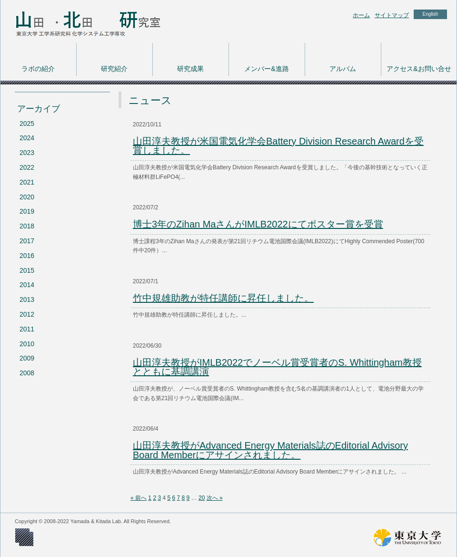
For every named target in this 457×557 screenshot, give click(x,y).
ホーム (361, 15)
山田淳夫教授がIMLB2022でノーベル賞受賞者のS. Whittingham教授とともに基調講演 (277, 367)
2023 (27, 152)
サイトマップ (392, 15)
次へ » (215, 498)
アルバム (342, 68)
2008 (27, 373)
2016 (27, 255)
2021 (27, 182)
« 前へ (138, 498)
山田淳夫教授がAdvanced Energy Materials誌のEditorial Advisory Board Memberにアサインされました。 (270, 450)
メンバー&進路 (266, 68)
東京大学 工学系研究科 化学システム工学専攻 (76, 21)
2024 (27, 138)
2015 (27, 270)
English (430, 14)
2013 (27, 299)
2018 (27, 226)
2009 (27, 358)
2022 (27, 167)
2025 (27, 123)
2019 (27, 211)
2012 (27, 314)
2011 (27, 329)
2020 (27, 197)
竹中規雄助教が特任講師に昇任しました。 (223, 298)
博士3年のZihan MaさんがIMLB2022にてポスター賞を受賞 (258, 224)
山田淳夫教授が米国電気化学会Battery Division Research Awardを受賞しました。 (278, 146)
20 (202, 498)
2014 (27, 285)
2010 (27, 344)
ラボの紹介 (38, 68)
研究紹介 (114, 68)
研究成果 (190, 68)
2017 (27, 241)
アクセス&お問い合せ (419, 68)
